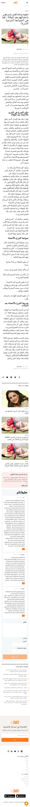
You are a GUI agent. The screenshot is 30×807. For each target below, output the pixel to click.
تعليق (24, 622)
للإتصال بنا (26, 783)
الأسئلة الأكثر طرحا (24, 778)
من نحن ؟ (26, 776)
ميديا (27, 765)
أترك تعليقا (15, 657)
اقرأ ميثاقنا (24, 485)
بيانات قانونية (25, 781)
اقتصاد (27, 760)
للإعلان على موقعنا (24, 779)
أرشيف (27, 785)
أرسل (15, 739)
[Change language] (3, 2)
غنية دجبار (19, 49)
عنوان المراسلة (21, 648)
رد (23, 549)
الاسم (24, 641)
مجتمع (26, 10)
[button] (26, 803)
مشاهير (26, 769)
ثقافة (27, 764)
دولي (27, 771)
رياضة (27, 767)
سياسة (26, 758)
